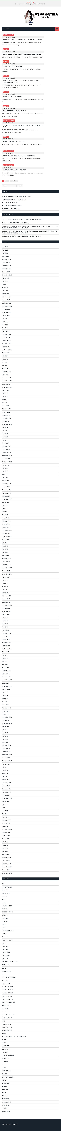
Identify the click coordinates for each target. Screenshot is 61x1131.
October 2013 (6, 720)
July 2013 (4, 730)
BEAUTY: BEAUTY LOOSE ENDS (13, 66)
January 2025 (6, 300)
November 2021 (7, 418)
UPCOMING (5, 1105)
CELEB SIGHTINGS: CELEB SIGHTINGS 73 (14, 199)
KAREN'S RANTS (7, 996)
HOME (30, 24)
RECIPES (4, 1068)
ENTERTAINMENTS (8, 931)
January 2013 (6, 748)
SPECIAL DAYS (6, 1071)
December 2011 (6, 789)
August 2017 (6, 577)
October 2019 (6, 496)
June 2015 (5, 658)
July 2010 (4, 842)
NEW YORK (5, 1040)
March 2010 (5, 854)
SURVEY (4, 1080)
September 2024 (7, 312)
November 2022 (7, 381)
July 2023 (4, 356)
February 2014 (6, 708)
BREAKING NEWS (7, 906)
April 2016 (5, 627)
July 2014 (4, 692)
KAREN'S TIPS (6, 1005)
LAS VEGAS (5, 1008)
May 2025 (5, 287)
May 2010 (5, 848)
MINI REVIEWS (6, 1024)
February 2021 (6, 446)
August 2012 (6, 764)
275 (14, 180)
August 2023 (6, 353)
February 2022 (6, 409)
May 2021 (5, 437)
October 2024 (6, 309)
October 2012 (6, 758)
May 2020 (5, 474)
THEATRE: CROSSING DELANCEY (11, 206)
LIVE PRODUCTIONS (8, 1015)
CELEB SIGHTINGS (8, 120)
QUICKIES (5, 1061)
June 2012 (5, 770)
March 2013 (5, 742)
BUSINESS (5, 909)
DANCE (4, 924)
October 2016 (6, 608)
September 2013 (7, 723)
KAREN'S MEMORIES (8, 990)
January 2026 (6, 262)
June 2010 (5, 845)
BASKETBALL (6, 893)
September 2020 (7, 462)
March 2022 (5, 406)
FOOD (4, 943)
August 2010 (6, 839)
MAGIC (4, 1021)
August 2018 (6, 540)
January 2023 (6, 375)
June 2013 (5, 733)
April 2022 (5, 403)
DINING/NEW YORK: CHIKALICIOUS (14, 111)
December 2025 (6, 266)
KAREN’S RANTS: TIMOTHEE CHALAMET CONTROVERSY (24, 236)
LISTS (3, 1012)
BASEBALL (5, 890)
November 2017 (7, 568)
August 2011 (6, 801)
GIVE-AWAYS (6, 965)
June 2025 (5, 284)
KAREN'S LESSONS (7, 987)
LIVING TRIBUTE (7, 1018)
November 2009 (7, 867)
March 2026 (5, 256)
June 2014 (5, 695)
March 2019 (5, 518)
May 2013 (5, 736)
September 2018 (7, 537)
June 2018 (5, 546)
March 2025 (5, 294)
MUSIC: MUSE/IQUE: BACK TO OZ (19, 223)
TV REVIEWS (5, 1099)
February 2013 (6, 745)
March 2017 (5, 593)
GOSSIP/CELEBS (7, 971)
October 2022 (6, 384)
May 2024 (5, 325)
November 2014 (7, 680)
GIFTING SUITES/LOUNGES (10, 962)
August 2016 (6, 614)
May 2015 (5, 661)
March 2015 (5, 667)
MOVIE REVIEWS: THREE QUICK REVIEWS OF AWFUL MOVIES (23, 39)
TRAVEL (4, 1093)
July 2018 (4, 543)
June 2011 (5, 808)
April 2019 (5, 515)
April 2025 (5, 290)
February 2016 (6, 633)
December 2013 (6, 714)
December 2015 (6, 639)
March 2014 (5, 705)
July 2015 (4, 655)
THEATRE (5, 1089)
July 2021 (4, 431)
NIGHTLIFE (5, 1046)
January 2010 (6, 861)
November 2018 (7, 530)
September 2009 (7, 873)
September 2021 (7, 424)
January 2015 (6, 674)
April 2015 (5, 664)
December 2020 (6, 452)
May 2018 (5, 549)
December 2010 (6, 826)
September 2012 (7, 761)
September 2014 (7, 686)
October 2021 (6, 421)
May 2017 (5, 586)
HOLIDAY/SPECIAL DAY (9, 977)
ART (3, 884)
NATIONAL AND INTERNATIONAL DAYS (14, 1036)
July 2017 (4, 580)
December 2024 (6, 303)
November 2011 (7, 792)
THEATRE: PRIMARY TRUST (10, 203)
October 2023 (6, 347)
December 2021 (6, 415)
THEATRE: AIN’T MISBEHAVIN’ (11, 209)
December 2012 (6, 751)
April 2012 (5, 776)
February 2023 (6, 371)
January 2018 (6, 561)
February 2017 (6, 596)
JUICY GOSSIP (6, 984)
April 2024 (5, 328)
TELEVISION (5, 1083)
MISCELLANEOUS (7, 1027)
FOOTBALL (5, 946)
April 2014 (5, 702)
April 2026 (5, 253)
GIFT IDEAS (5, 959)
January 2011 (6, 823)
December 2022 (6, 378)
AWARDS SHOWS (7, 887)
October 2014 (6, 683)
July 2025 (4, 281)
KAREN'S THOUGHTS (8, 1002)
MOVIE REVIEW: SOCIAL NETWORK (14, 170)
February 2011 (6, 820)
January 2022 (6, 412)
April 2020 (5, 477)
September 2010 (7, 836)
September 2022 (7, 387)
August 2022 (6, 390)
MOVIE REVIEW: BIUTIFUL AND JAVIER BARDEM (19, 155)
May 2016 (5, 624)
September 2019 (7, 499)
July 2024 (4, 318)
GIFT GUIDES (6, 952)
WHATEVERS (6, 1111)
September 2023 (7, 350)
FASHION (5, 937)
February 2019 (6, 521)
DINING (5, 106)
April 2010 (5, 851)
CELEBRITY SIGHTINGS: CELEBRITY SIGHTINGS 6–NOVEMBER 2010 (23, 126)
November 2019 (7, 493)
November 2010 (7, 829)
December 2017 (6, 565)
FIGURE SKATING (7, 940)
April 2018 (5, 552)
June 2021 (5, 434)
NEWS (4, 1043)
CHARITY (4, 915)
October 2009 (6, 870)
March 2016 (5, 630)
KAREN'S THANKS (7, 999)
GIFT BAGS (5, 949)
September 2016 (7, 611)
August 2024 (6, 315)
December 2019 (6, 490)
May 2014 (5, 699)
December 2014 (6, 677)
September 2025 (7, 275)
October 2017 (6, 571)
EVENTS (5, 92)
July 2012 (4, 767)
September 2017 (7, 574)
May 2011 (5, 811)
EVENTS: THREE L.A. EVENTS (12, 96)
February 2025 (6, 297)
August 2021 (6, 428)
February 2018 (6, 558)
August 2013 (6, 727)
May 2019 (5, 512)
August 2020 (6, 465)
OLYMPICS (5, 1049)
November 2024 (7, 306)
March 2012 (5, 780)
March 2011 (5, 817)
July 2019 (4, 505)
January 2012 (6, 786)
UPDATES (5, 1108)
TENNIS (4, 1086)
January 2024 (6, 337)
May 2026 (5, 250)
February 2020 (6, 484)
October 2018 (6, 533)
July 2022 (4, 393)
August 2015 (6, 652)
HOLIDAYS (5, 980)
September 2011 (7, 798)
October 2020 (6, 459)
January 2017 (6, 599)
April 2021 (5, 440)
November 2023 (7, 343)
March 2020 (5, 480)
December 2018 (6, 527)
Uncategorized (6, 1102)
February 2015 (6, 670)
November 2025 (7, 269)
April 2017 (5, 590)
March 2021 (5, 443)
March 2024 (5, 331)
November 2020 (7, 456)
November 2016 (7, 605)
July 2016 (4, 618)
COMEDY (4, 921)
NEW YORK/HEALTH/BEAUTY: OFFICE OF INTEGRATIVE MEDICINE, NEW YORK (21, 81)
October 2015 (6, 646)
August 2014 (6, 689)
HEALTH (4, 974)
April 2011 (5, 814)
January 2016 (6, 636)
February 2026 (6, 259)
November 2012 (7, 755)
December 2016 (6, 602)
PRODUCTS (5, 1058)
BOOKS (4, 899)
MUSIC (4, 1033)
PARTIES (4, 1052)
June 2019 (5, 509)
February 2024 (6, 334)
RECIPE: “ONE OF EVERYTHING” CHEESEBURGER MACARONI (26, 220)
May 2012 (5, 773)
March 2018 (5, 555)
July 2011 (4, 804)
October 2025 (6, 272)
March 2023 (5, 368)
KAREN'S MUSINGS (7, 993)
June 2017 (5, 583)
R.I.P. (3, 1065)
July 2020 (4, 468)
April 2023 (5, 365)
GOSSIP (5, 49)
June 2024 (5, 322)
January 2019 (6, 524)
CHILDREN (5, 918)
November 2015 (7, 642)
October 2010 (6, 832)
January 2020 (6, 487)
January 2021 (6, 449)
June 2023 (5, 359)
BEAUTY (5, 61)
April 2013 (5, 739)
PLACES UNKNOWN (8, 1055)
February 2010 (6, 857)
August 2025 (6, 278)
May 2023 (5, 362)
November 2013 (7, 717)
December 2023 (6, 340)
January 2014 (6, 711)
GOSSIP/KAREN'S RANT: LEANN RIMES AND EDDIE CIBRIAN (22, 54)
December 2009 (6, 864)
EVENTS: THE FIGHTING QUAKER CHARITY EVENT (30, 4)
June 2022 (5, 396)
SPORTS (4, 1074)
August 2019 (6, 502)
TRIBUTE (5, 1096)
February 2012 (6, 783)
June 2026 (5, 247)
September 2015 (7, 649)
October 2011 (6, 795)
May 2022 (5, 399)
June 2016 (5, 621)
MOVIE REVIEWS (8, 35)
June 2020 (5, 471)
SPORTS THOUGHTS (8, 1077)
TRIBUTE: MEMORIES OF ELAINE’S (14, 141)
